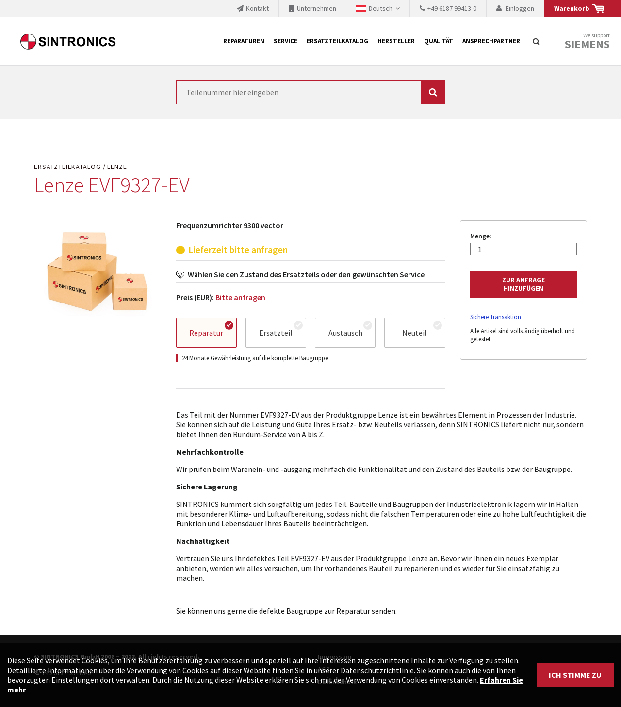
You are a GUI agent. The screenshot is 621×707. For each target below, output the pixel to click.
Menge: (480, 236)
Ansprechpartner (491, 41)
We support (587, 41)
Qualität (438, 41)
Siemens (587, 44)
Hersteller (396, 41)
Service (285, 41)
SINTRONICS (68, 41)
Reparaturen (243, 41)
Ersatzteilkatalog (337, 41)
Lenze (117, 167)
